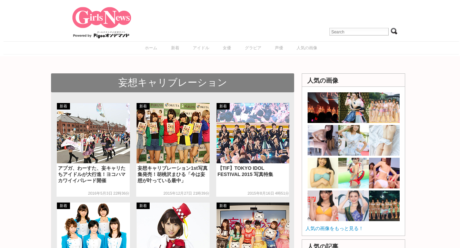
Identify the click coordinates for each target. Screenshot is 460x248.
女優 (227, 47)
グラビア (253, 47)
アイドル (201, 47)
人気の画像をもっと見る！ (334, 228)
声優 (279, 47)
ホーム (151, 47)
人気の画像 (307, 47)
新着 (175, 47)
